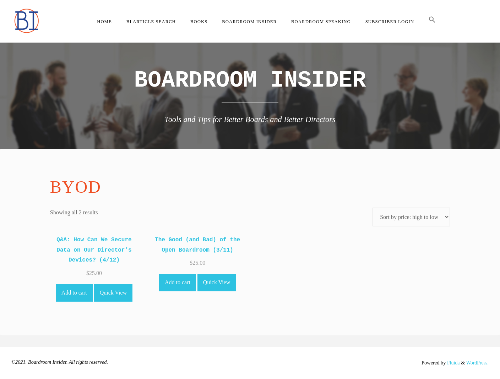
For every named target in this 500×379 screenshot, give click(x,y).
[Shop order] (411, 217)
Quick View (113, 293)
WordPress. (477, 363)
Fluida (452, 363)
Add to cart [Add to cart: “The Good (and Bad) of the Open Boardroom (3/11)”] (177, 282)
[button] (432, 21)
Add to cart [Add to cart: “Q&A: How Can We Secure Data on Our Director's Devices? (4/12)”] (74, 293)
